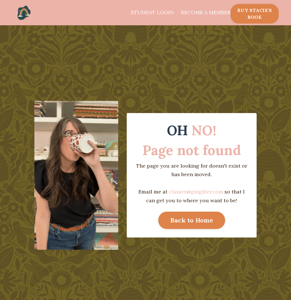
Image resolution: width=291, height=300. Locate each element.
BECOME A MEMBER (205, 12)
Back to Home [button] (191, 220)
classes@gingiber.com (196, 191)
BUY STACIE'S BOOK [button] (254, 13)
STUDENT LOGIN (152, 12)
